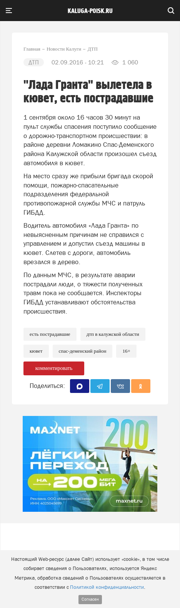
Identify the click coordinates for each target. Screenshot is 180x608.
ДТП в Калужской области (113, 334)
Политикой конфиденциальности (107, 587)
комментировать (54, 368)
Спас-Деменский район (83, 351)
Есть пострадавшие (50, 334)
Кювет (36, 351)
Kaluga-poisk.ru (90, 11)
